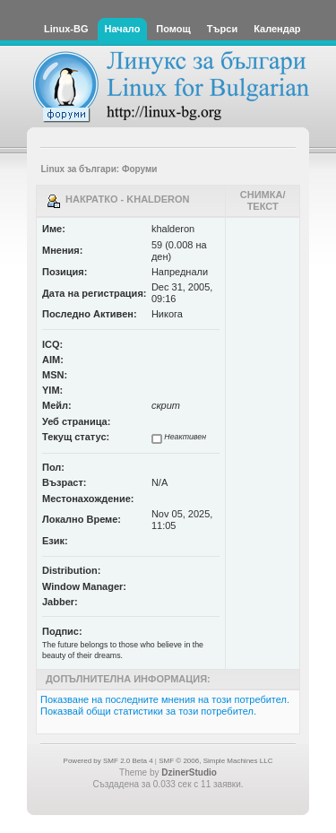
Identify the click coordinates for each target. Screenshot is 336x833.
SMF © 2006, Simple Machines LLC (215, 761)
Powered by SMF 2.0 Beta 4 (108, 761)
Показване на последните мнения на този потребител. (164, 699)
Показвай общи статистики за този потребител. (148, 711)
